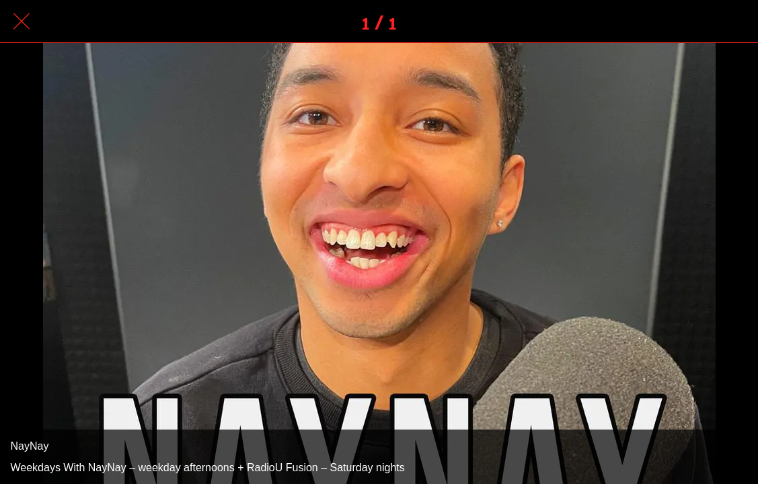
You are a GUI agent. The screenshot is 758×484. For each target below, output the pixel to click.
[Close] (21, 21)
